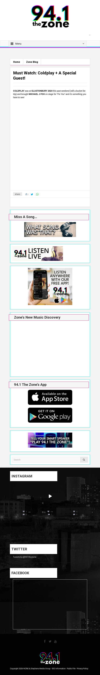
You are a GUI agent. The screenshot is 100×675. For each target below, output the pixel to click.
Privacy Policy (82, 668)
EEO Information (59, 668)
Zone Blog (32, 61)
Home (16, 61)
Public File (71, 668)
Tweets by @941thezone (24, 557)
